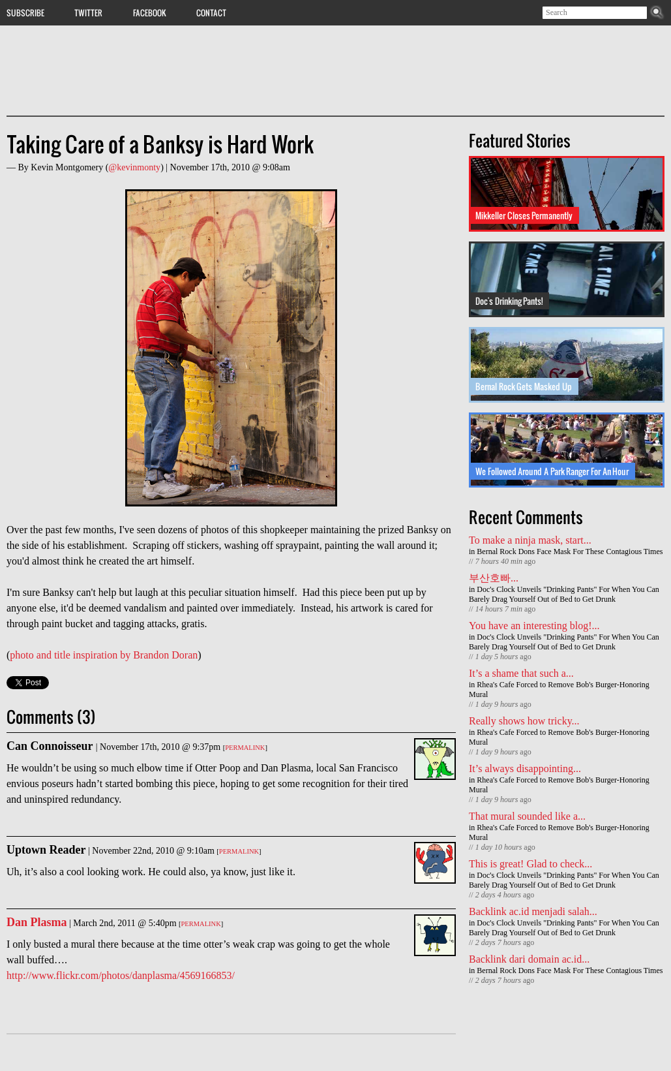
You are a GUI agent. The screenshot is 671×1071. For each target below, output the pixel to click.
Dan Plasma (37, 922)
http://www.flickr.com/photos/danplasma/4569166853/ (121, 975)
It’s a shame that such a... (521, 673)
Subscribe (25, 12)
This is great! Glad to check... (530, 863)
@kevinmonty (134, 167)
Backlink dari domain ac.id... (529, 959)
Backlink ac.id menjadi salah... (533, 911)
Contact (211, 12)
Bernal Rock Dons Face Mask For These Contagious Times (570, 551)
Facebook (149, 12)
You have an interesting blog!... (534, 625)
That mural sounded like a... (527, 816)
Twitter (88, 12)
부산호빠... (493, 577)
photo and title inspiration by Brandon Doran (104, 654)
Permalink (245, 747)
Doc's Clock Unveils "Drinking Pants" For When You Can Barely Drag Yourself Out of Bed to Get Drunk (564, 594)
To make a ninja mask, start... (530, 540)
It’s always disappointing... (525, 768)
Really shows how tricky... (524, 720)
